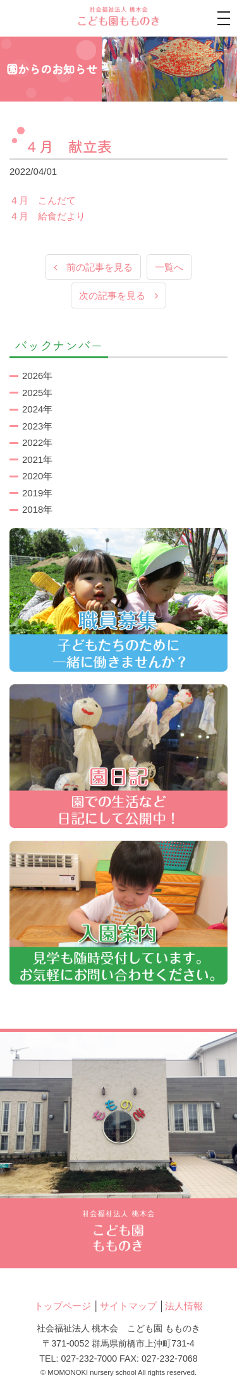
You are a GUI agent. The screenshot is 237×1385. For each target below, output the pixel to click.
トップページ (62, 1305)
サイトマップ (128, 1305)
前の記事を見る (93, 267)
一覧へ (169, 267)
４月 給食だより (47, 216)
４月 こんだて (42, 200)
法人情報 (184, 1305)
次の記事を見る (118, 295)
